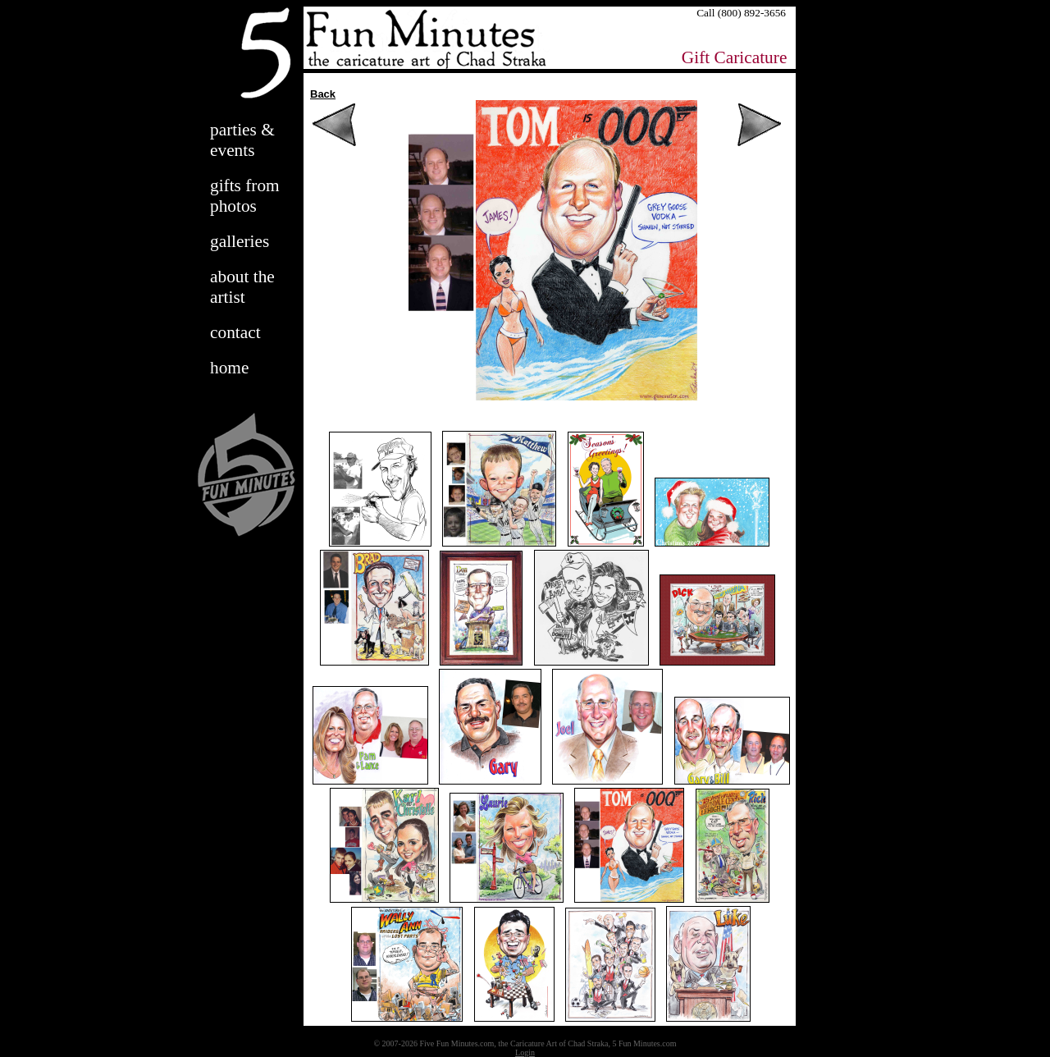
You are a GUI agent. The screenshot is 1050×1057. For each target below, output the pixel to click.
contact (235, 332)
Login (525, 1052)
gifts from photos (245, 196)
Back (323, 94)
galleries (239, 241)
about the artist (242, 287)
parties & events (242, 140)
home (229, 368)
